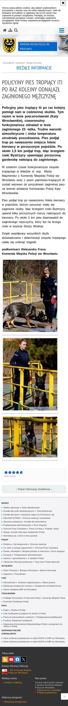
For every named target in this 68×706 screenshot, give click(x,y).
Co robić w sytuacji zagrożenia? (17, 548)
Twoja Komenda (8, 593)
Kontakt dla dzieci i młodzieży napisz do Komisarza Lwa (28, 515)
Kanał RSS (5, 659)
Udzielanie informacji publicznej (17, 562)
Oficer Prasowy (10, 570)
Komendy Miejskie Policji (53, 598)
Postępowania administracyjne (17, 525)
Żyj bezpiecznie (20, 544)
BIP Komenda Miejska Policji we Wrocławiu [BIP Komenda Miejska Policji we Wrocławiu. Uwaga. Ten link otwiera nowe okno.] (19, 671)
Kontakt (5, 503)
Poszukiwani (20, 574)
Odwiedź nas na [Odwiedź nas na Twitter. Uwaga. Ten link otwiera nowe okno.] (23, 659)
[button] (16, 30)
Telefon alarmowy (11, 508)
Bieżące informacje (34, 63)
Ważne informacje (48, 570)
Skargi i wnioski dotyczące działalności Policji (23, 532)
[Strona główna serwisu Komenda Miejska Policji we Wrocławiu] (5, 30)
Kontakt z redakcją (13, 682)
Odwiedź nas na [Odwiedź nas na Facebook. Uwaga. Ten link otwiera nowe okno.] (17, 659)
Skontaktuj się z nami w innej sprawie (20, 536)
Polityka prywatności (47, 692)
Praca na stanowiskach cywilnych (18, 617)
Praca (4, 605)
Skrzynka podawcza (12, 522)
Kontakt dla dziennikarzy (35, 522)
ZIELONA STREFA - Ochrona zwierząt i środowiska (26, 518)
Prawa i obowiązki (11, 551)
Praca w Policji (35, 529)
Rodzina (7, 544)
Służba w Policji (18, 610)
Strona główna (8, 63)
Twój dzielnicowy (44, 511)
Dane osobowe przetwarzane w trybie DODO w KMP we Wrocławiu (34, 638)
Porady (4, 539)
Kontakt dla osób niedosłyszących (18, 511)
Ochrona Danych (8, 633)
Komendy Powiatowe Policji (15, 601)
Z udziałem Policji (36, 558)
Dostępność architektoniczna (48, 586)
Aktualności (20, 63)
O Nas (3, 577)
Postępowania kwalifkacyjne (49, 617)
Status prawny (48, 582)
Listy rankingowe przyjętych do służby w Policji (24, 613)
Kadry (6, 610)
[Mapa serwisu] (10, 30)
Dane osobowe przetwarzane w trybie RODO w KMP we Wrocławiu (34, 642)
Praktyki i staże (52, 529)
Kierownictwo (9, 582)
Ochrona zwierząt (38, 544)
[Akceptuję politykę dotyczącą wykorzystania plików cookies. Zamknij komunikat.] (63, 3)
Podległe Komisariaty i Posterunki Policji (21, 598)
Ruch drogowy (40, 525)
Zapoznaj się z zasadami (49, 690)
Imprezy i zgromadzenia (14, 558)
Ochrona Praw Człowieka (14, 529)
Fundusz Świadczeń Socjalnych (17, 620)
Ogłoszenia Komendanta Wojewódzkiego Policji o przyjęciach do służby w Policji (32, 625)
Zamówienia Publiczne (11, 630)
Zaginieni (7, 574)
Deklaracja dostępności (15, 702)
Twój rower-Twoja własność (47, 562)
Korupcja (7, 555)
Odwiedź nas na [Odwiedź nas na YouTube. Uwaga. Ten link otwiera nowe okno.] (11, 659)
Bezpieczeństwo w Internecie (35, 551)
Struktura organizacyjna (29, 582)
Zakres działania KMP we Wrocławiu (19, 589)
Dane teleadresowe (31, 508)
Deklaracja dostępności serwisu (17, 586)
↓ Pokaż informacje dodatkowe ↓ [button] (34, 489)
